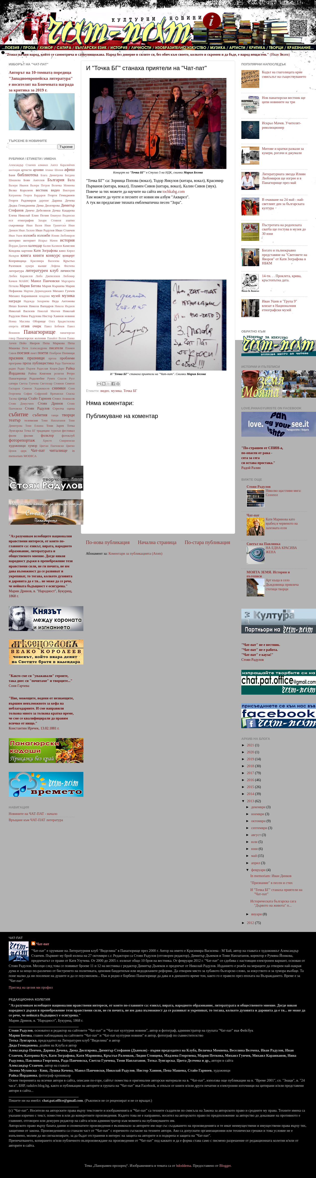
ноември (258, 814)
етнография (26, 220)
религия (59, 373)
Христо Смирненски (59, 440)
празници (36, 358)
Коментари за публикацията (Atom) (135, 553)
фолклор (47, 435)
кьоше (42, 266)
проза (27, 363)
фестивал (68, 430)
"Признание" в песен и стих (271, 883)
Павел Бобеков (54, 326)
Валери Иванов (18, 185)
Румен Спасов (56, 378)
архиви (38, 170)
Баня (12, 175)
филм (12, 435)
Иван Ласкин (27, 230)
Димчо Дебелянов (38, 210)
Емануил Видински (62, 215)
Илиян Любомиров (63, 235)
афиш (69, 169)
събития (40, 415)
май (254, 856)
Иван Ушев (15, 235)
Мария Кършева (53, 286)
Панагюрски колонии (31, 338)
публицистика (43, 363)
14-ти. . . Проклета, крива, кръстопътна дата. (282, 278)
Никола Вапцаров (41, 306)
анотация (14, 169)
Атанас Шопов (54, 169)
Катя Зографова (46, 250)
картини (27, 250)
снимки (59, 388)
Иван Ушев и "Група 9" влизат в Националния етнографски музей (279, 305)
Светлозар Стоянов (52, 383)
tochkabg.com (173, 191)
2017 (251, 773)
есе (11, 220)
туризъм (56, 430)
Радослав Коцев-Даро (50, 368)
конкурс (53, 255)
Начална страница (157, 542)
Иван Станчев (65, 230)
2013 (251, 801)
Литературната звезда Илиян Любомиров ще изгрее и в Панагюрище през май (284, 178)
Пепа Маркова (54, 343)
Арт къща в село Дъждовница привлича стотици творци (282, 584)
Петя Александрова (34, 348)
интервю (15, 240)
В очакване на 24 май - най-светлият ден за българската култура (283, 204)
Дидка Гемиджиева (22, 205)
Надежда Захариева (36, 301)
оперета (13, 326)
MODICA (30, 456)
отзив (25, 326)
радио (12, 368)
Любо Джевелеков (48, 276)
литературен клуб (41, 270)
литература (16, 271)
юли (255, 842)
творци (68, 415)
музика (116, 391)
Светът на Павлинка (263, 544)
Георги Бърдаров (35, 195)
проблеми (67, 358)
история (67, 240)
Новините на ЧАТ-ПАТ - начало (33, 814)
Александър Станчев (22, 165)
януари (257, 914)
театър (15, 420)
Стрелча (58, 408)
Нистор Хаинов (53, 316)
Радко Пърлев (26, 368)
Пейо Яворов (29, 343)
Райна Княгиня (39, 373)
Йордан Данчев (18, 245)
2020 (251, 752)
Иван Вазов (34, 225)
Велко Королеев (21, 190)
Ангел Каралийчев (63, 165)
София (28, 393)
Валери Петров (40, 185)
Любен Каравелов (21, 276)
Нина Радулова (31, 316)
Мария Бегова (30, 286)
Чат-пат (38, 450)
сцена (71, 408)
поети (43, 352)
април (256, 863)
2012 (251, 923)
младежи (44, 295)
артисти (26, 170)
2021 (251, 745)
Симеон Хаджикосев (36, 388)
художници (17, 446)
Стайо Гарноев (39, 398)
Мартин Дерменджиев (37, 291)
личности (67, 271)
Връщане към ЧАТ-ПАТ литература (36, 820)
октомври (258, 821)
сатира (13, 383)
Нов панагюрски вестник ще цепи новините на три (283, 100)
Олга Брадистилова (62, 321)
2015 (251, 787)
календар (35, 246)
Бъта (71, 180)
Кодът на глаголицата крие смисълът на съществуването (284, 74)
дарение (44, 200)
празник (16, 358)
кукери (30, 265)
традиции (43, 430)
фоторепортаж (22, 440)
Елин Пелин (40, 215)
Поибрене (55, 353)
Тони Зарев (55, 425)
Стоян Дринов (50, 403)
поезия (23, 352)
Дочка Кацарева (63, 210)
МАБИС (24, 281)
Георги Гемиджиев (61, 195)
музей (55, 296)
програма (15, 363)
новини (70, 316)
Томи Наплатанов (53, 420)
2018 (251, 766)
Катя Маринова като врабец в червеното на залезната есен (282, 523)
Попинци (68, 353)
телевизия (31, 420)
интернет (29, 240)
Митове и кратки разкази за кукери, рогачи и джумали (283, 151)
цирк (24, 450)
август (256, 835)
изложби (43, 235)
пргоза (52, 358)
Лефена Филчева (63, 265)
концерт (68, 255)
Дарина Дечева (63, 200)
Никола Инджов (65, 306)
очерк (37, 326)
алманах (43, 165)
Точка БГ (130, 391)
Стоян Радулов (37, 408)
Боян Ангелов (34, 180)
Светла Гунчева (29, 383)
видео (104, 391)
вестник (42, 190)
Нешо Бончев (18, 306)
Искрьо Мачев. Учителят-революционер (281, 125)
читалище (58, 450)
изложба (29, 235)
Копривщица (17, 261)
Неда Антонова (63, 301)
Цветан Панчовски (52, 445)
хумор (32, 446)
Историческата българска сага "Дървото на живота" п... (273, 903)
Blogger (225, 1166)
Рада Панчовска (65, 363)
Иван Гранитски (55, 225)
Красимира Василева (44, 260)
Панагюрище (39, 332)
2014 (251, 794)
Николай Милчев (48, 311)
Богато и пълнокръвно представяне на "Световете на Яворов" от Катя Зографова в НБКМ (284, 256)
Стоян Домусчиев (21, 403)
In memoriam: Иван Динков (271, 876)
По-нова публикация (108, 542)
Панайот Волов (56, 338)
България (56, 179)
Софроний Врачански (49, 393)
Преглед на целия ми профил (31, 987)
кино (62, 250)
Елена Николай (19, 215)
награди (15, 301)
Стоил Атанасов (63, 398)
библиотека (27, 174)
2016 (251, 780)
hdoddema (183, 1166)
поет (34, 353)
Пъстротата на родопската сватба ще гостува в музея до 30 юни (284, 229)
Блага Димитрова (52, 175)
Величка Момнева (63, 185)
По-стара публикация (207, 542)
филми (28, 435)
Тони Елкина (34, 425)
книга (26, 255)
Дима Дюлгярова (48, 205)
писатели (56, 348)
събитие (18, 414)
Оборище (39, 321)
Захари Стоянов (49, 220)
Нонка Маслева (19, 321)
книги (38, 255)
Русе (72, 378)
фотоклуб (68, 435)
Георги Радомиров (22, 200)
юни (255, 849)
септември (259, 828)
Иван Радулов (45, 230)
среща (22, 398)
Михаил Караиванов (23, 296)
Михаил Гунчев (64, 291)
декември (258, 807)
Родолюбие (37, 378)
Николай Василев (22, 311)
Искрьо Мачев (47, 240)
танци (54, 415)
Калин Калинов (52, 245)
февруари (258, 870)
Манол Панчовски (45, 281)
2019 (251, 759)
